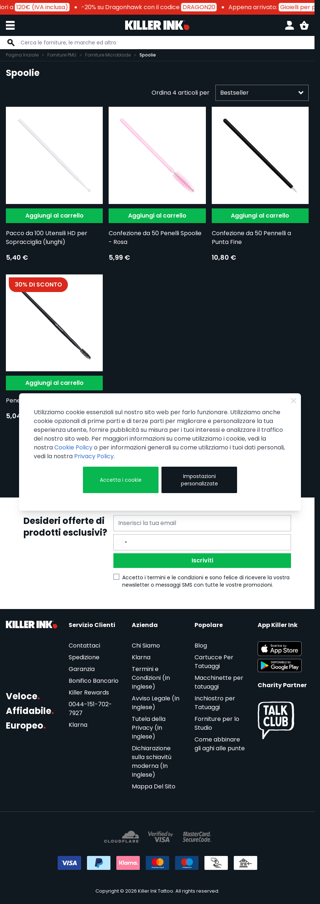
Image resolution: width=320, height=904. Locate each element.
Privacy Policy (94, 456)
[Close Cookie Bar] (293, 400)
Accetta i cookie (121, 480)
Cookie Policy (73, 447)
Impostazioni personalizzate (199, 480)
